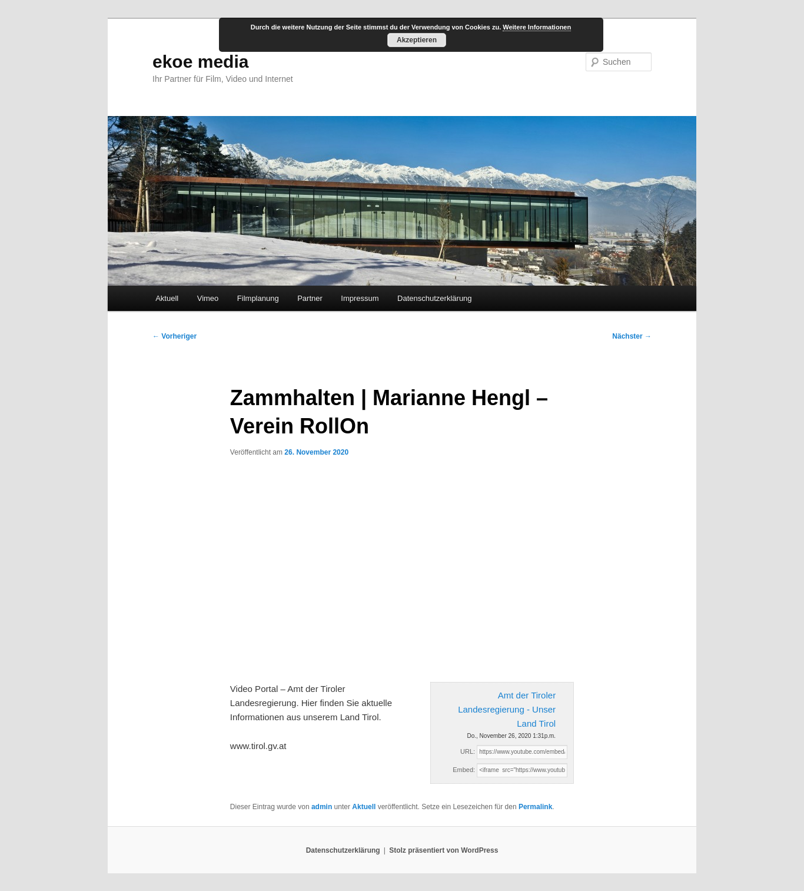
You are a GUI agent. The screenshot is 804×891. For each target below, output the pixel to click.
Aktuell (166, 298)
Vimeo (208, 298)
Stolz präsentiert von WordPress (443, 850)
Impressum (359, 298)
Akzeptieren (417, 40)
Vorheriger (174, 336)
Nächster (632, 336)
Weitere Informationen (537, 27)
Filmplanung (258, 298)
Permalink (535, 807)
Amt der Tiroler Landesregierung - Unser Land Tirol (507, 709)
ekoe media (200, 61)
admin (321, 807)
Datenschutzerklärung (434, 298)
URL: (467, 751)
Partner (310, 298)
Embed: (464, 769)
